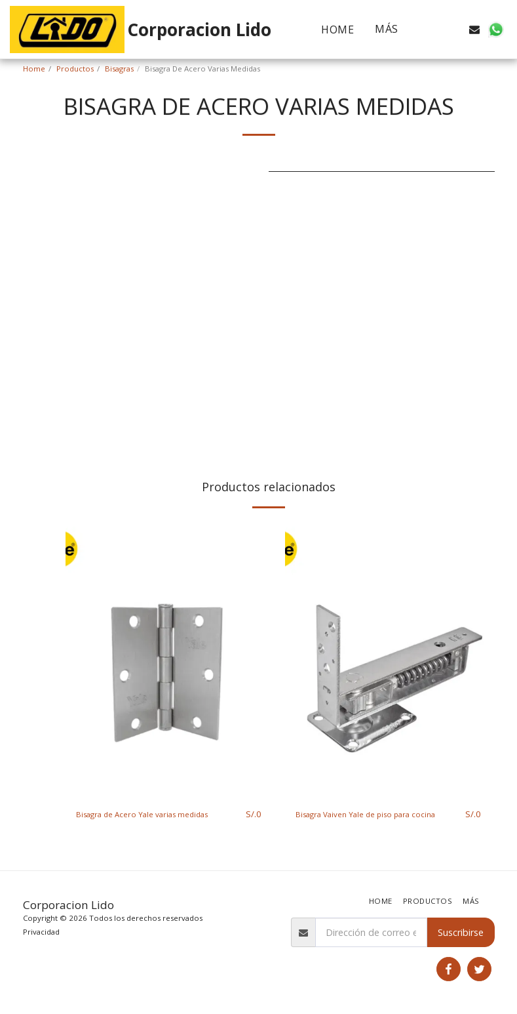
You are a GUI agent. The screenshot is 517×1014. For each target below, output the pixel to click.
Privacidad (41, 932)
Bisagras (119, 68)
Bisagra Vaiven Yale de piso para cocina (366, 821)
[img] (169, 659)
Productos (75, 68)
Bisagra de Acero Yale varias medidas (157, 814)
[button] (432, 29)
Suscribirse (461, 932)
